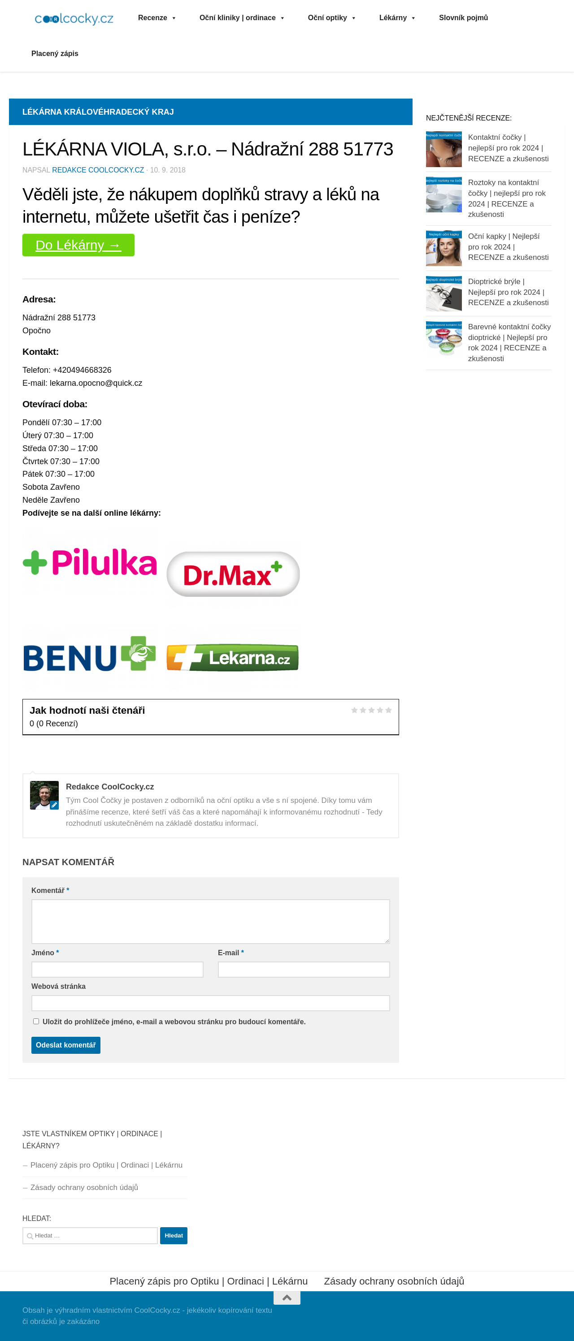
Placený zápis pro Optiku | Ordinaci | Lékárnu (106, 1165)
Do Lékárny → (78, 244)
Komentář (50, 890)
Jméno (45, 953)
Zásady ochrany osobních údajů (84, 1187)
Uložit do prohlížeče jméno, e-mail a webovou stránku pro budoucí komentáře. (174, 1022)
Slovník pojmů (463, 18)
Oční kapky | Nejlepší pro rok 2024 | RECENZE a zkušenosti (508, 247)
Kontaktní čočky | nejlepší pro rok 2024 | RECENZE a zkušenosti (508, 148)
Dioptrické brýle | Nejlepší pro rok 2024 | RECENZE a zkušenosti (508, 292)
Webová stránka (58, 986)
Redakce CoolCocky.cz (98, 170)
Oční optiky (332, 18)
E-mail (231, 953)
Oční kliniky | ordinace (243, 18)
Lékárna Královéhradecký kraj (98, 112)
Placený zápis (54, 53)
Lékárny (398, 18)
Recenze (157, 18)
